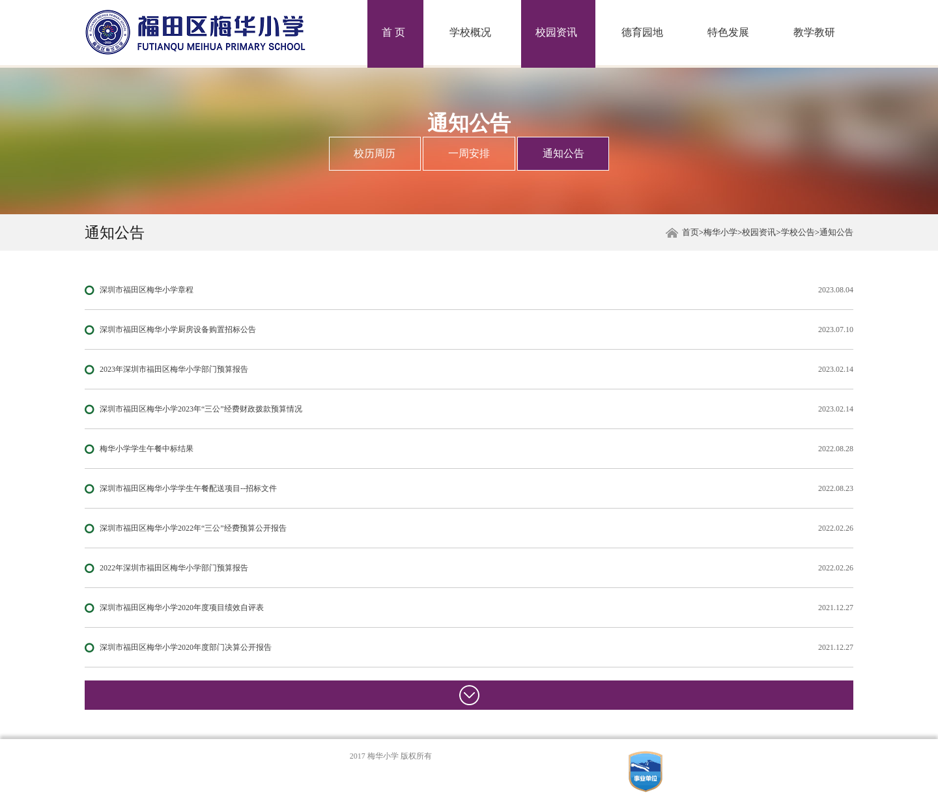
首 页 (393, 32)
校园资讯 (556, 32)
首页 (690, 232)
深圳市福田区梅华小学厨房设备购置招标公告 (178, 329)
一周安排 (469, 153)
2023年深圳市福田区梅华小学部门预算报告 (174, 369)
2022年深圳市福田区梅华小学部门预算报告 (174, 567)
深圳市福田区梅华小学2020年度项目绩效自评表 (182, 607)
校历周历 (374, 153)
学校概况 (470, 32)
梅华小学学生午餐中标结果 (146, 448)
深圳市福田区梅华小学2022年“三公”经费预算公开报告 (193, 528)
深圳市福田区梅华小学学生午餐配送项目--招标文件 (188, 488)
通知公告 (563, 153)
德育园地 (642, 32)
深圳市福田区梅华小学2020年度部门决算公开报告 (186, 647)
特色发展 (728, 32)
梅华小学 (720, 232)
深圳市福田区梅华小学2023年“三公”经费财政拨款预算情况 (201, 408)
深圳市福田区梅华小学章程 (146, 289)
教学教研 (814, 32)
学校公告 (798, 232)
